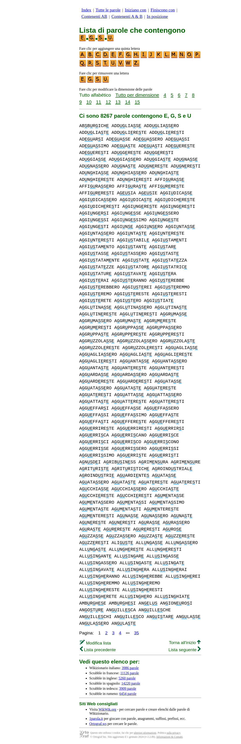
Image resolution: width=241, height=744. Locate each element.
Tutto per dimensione (137, 95)
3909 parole (127, 688)
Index (86, 10)
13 (117, 101)
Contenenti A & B (127, 16)
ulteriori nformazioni (145, 732)
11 (98, 101)
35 (136, 633)
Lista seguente (185, 649)
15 (137, 101)
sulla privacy (173, 732)
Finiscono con (163, 10)
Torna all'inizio (185, 642)
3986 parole (130, 668)
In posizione (157, 16)
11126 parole (129, 673)
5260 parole (127, 678)
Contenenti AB (94, 16)
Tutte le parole (108, 10)
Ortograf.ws (98, 724)
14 (127, 101)
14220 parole (130, 683)
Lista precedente (98, 649)
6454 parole (127, 694)
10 (89, 101)
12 (108, 101)
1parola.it (96, 718)
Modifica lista (95, 643)
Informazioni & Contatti (169, 736)
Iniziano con (135, 10)
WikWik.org (107, 709)
